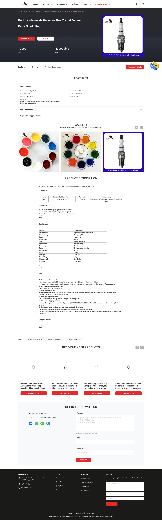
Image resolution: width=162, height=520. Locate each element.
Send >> (112, 504)
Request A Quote (135, 67)
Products (27, 11)
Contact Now (83, 460)
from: (78, 437)
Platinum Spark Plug (74, 339)
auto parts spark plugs (34, 339)
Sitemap (70, 513)
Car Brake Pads (85, 478)
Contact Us (59, 490)
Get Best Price (26, 38)
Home (20, 11)
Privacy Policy (90, 513)
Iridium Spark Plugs (54, 339)
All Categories (85, 490)
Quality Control (60, 486)
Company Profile (60, 478)
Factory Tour (59, 482)
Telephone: (80, 448)
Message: (80, 413)
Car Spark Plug (36, 11)
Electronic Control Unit (87, 482)
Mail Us (45, 38)
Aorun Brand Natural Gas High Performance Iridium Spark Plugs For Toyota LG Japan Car (128, 385)
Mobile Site (79, 513)
